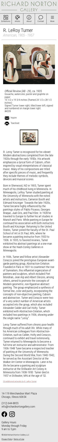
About (29, 21)
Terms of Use (19, 439)
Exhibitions (5, 21)
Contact (40, 21)
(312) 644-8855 (10, 403)
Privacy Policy (7, 439)
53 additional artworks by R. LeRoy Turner (20, 381)
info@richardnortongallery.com (18, 406)
